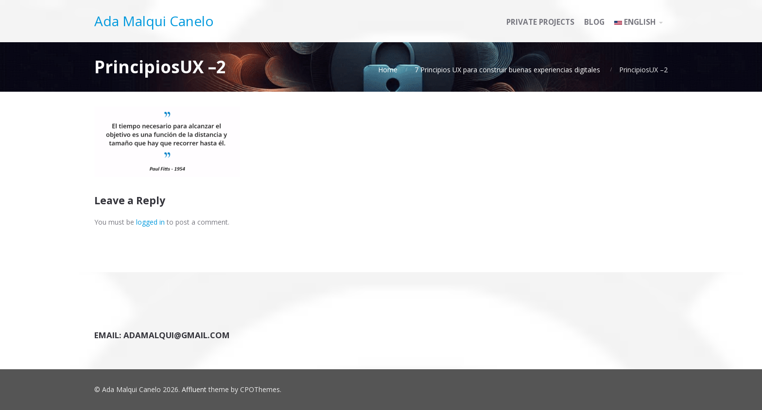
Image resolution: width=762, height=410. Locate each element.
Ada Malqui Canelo (154, 21)
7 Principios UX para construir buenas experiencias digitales (507, 69)
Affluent (194, 389)
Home (388, 69)
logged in (150, 222)
